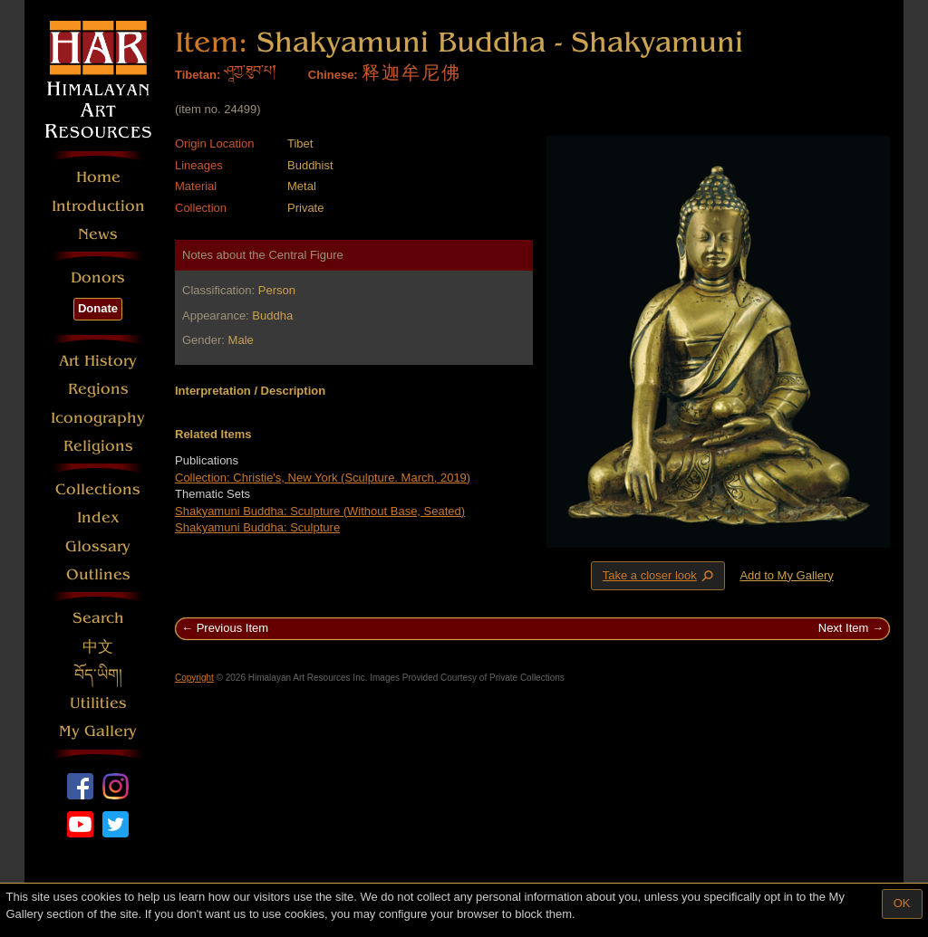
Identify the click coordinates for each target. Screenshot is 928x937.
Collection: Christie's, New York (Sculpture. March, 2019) (322, 477)
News (98, 234)
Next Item (843, 628)
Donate (98, 308)
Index (98, 517)
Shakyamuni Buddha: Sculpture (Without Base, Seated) (320, 511)
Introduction (98, 206)
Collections (97, 489)
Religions (98, 445)
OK (902, 903)
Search (98, 617)
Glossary (97, 546)
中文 (97, 646)
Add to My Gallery (786, 575)
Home (98, 177)
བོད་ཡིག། (98, 675)
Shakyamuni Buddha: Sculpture (257, 527)
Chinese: (333, 74)
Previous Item (232, 628)
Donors (98, 277)
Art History (98, 360)
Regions (98, 388)
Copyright (194, 678)
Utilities (98, 703)
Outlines (98, 574)
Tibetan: (197, 74)
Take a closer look (660, 575)
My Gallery (98, 731)
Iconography (98, 417)
